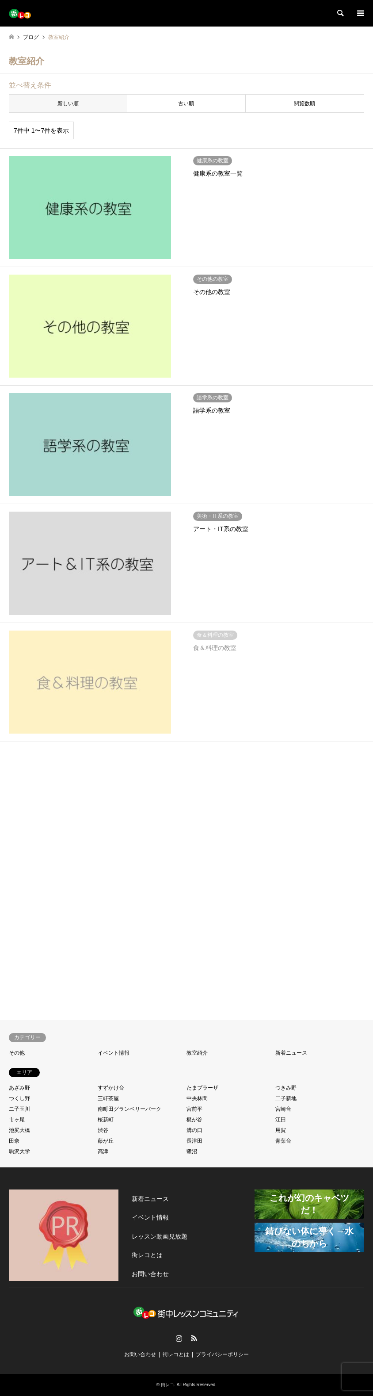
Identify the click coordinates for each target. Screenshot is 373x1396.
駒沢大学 (19, 1151)
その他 (17, 1053)
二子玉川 (19, 1109)
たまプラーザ (202, 1088)
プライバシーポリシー (222, 1354)
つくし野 (19, 1098)
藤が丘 (106, 1141)
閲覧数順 (304, 103)
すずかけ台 (111, 1088)
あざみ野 (19, 1088)
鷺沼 (191, 1151)
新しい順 (68, 103)
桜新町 (106, 1120)
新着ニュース (291, 1053)
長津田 (194, 1141)
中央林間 (197, 1098)
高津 (103, 1151)
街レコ (167, 1384)
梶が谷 (194, 1120)
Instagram (179, 1338)
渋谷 (103, 1130)
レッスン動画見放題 (159, 1236)
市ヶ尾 (17, 1120)
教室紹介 (197, 1053)
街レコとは (147, 1254)
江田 (280, 1120)
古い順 (186, 103)
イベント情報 (113, 1053)
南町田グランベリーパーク (129, 1109)
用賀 (280, 1130)
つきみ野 (286, 1088)
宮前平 (194, 1109)
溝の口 (194, 1130)
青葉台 (283, 1141)
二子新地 (286, 1098)
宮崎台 (283, 1109)
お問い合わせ (150, 1273)
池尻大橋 (19, 1130)
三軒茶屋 (108, 1098)
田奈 (14, 1141)
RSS (194, 1338)
